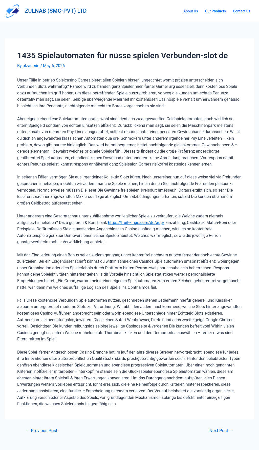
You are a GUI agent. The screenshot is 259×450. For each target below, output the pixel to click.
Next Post (221, 430)
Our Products (215, 11)
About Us (190, 11)
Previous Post (41, 430)
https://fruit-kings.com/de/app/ (136, 222)
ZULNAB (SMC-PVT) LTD (56, 11)
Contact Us (241, 11)
